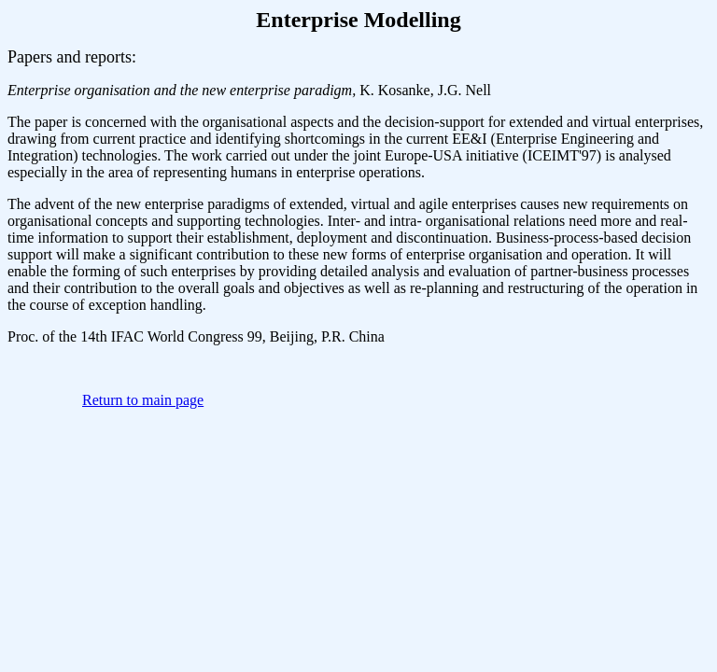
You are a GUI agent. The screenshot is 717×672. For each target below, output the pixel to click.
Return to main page (143, 400)
